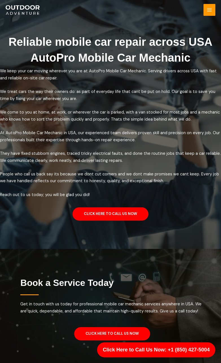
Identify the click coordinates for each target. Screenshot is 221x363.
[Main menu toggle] (209, 10)
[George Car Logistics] (23, 10)
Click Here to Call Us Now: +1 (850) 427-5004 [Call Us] (156, 350)
